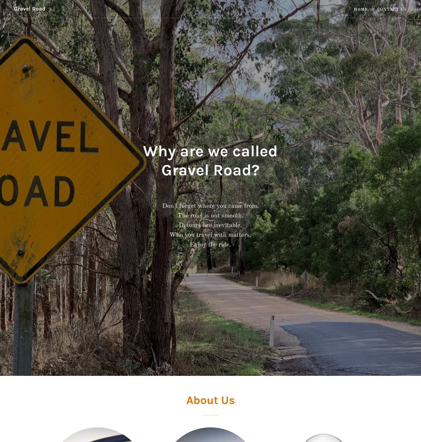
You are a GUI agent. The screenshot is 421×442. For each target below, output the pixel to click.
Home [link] (361, 10)
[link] (30, 9)
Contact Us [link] (392, 10)
